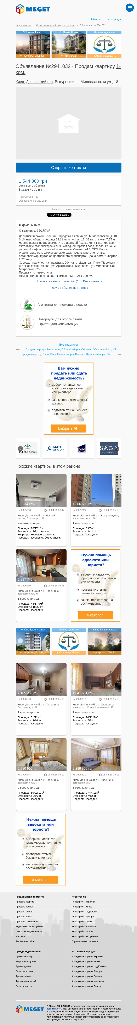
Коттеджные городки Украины (87, 956)
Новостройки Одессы (83, 921)
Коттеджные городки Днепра (87, 971)
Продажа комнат (24, 906)
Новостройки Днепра (83, 916)
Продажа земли (24, 916)
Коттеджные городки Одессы (87, 976)
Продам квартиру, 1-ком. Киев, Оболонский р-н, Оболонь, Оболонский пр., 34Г (71, 349)
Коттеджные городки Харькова (88, 981)
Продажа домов (24, 911)
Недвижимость (24, 25)
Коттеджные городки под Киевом (89, 966)
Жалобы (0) (71, 281)
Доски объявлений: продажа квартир (55, 25)
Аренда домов (23, 966)
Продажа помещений (27, 921)
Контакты (21, 936)
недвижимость (77, 209)
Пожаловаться (93, 281)
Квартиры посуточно (26, 961)
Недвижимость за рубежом (30, 926)
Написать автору (48, 281)
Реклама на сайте (25, 941)
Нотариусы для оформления (60, 319)
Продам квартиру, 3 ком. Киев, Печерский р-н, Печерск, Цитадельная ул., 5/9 (66, 354)
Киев (20, 82)
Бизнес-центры (24, 986)
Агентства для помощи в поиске (62, 304)
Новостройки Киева (82, 906)
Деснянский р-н (39, 82)
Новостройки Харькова (84, 926)
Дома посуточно (24, 971)
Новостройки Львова (82, 931)
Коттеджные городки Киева (86, 961)
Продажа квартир (25, 901)
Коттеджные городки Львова (87, 986)
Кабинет (95, 19)
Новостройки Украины (83, 901)
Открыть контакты (68, 167)
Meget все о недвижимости (30, 1009)
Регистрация (114, 19)
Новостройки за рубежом (85, 936)
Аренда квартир (24, 956)
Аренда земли (23, 976)
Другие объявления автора (70, 287)
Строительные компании (85, 941)
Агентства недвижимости (29, 931)
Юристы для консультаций (58, 324)
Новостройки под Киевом (85, 911)
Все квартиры (68, 344)
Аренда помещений (26, 981)
